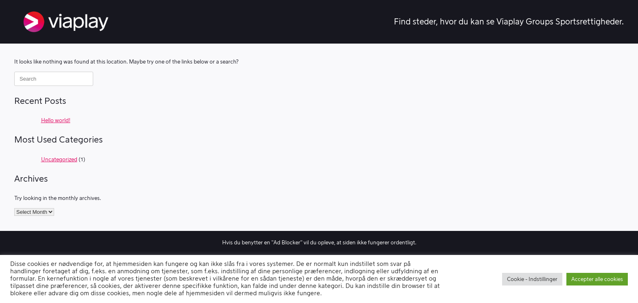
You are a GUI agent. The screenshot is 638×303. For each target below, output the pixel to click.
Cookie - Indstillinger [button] (532, 279)
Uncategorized (59, 159)
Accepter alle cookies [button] (597, 279)
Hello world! (55, 120)
